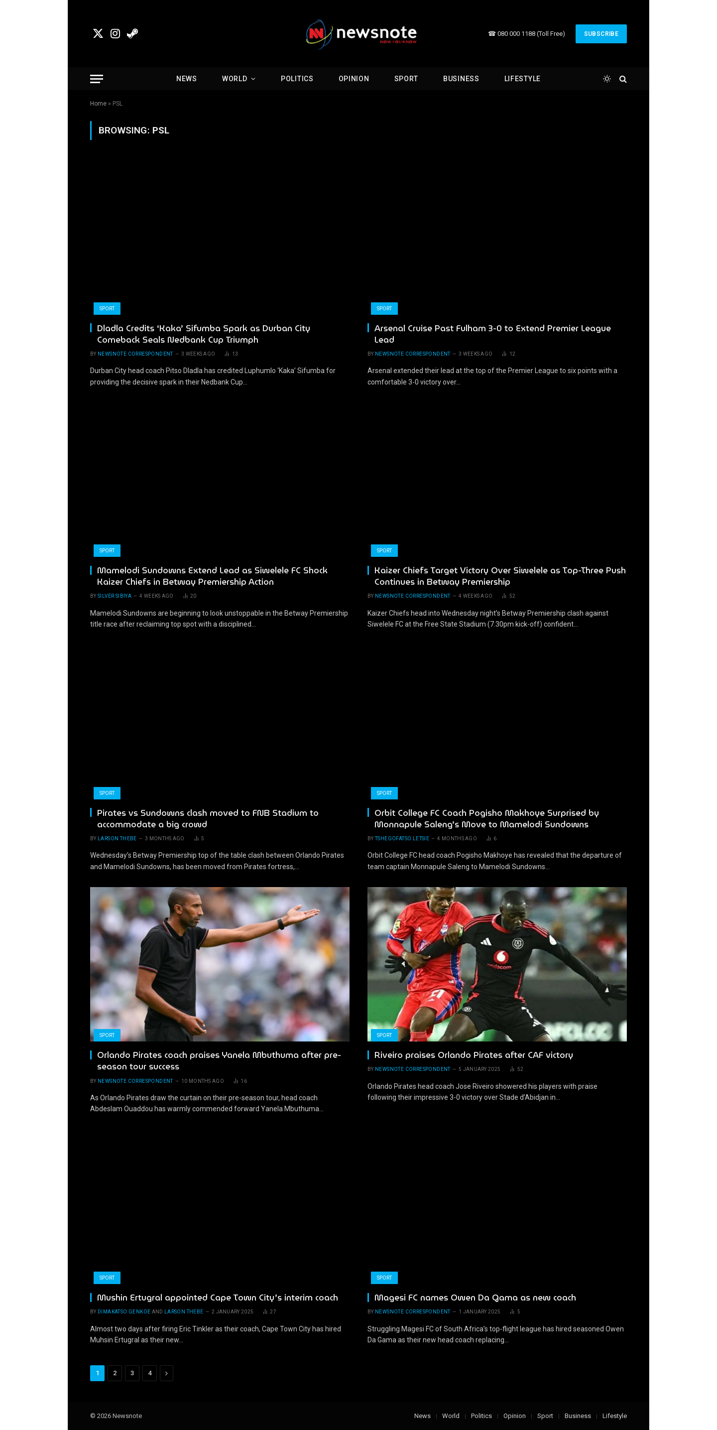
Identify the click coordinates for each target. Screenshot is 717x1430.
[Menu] (96, 79)
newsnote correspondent (135, 354)
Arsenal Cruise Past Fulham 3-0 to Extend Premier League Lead (492, 334)
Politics (297, 79)
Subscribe (601, 33)
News (186, 79)
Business (461, 79)
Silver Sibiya (114, 596)
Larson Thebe (117, 838)
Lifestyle (522, 79)
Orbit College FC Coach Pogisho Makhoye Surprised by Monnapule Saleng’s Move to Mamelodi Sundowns (486, 818)
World (234, 79)
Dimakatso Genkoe (124, 1311)
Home (98, 103)
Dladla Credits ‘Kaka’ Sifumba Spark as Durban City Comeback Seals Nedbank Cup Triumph (203, 334)
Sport (406, 79)
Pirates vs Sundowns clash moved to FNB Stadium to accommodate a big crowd (208, 818)
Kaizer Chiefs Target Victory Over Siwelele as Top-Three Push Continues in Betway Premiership (500, 576)
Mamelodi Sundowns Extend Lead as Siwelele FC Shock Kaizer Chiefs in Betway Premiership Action (212, 576)
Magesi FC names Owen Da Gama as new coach (475, 1297)
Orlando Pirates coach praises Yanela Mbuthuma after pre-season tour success (219, 1060)
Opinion (354, 79)
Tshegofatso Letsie (402, 838)
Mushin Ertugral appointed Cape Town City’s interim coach (217, 1297)
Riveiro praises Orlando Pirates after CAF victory (473, 1055)
